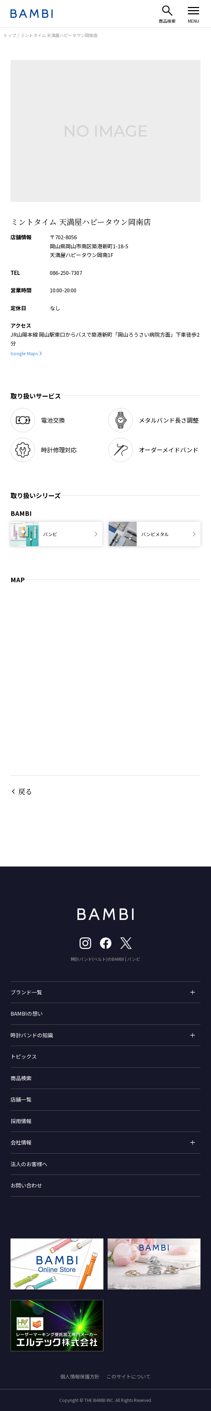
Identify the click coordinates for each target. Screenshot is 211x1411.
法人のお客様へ (29, 1164)
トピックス (24, 1056)
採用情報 (21, 1121)
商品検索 (21, 1078)
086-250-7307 (66, 272)
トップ (10, 35)
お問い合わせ (26, 1185)
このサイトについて (129, 1376)
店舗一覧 (21, 1099)
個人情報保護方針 (80, 1376)
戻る (25, 791)
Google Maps (24, 353)
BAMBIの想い (27, 1013)
